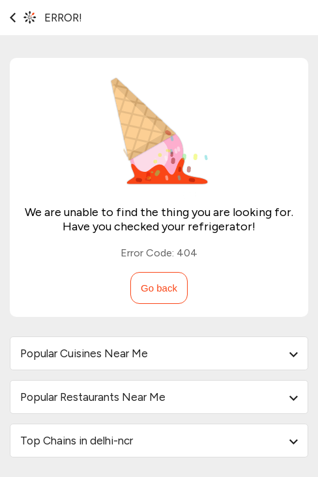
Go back (159, 287)
